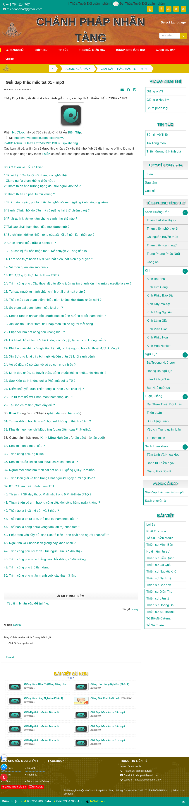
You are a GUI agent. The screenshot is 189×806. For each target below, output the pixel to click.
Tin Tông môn (156, 143)
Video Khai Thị (165, 81)
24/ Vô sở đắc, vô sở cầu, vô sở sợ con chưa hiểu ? (40, 364)
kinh (43, 437)
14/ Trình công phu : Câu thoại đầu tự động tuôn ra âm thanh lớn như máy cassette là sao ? (67, 283)
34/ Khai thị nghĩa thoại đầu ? (24, 446)
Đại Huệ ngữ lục (158, 388)
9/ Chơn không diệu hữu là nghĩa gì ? (30, 243)
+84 (23, 801)
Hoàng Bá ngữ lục (159, 371)
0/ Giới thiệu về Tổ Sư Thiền (23, 167)
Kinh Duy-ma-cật (158, 304)
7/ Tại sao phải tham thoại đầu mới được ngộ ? (36, 226)
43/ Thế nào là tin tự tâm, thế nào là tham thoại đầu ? (41, 519)
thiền (46, 154)
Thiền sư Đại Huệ (158, 578)
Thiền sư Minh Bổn (159, 544)
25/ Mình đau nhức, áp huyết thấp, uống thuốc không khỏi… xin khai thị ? (55, 373)
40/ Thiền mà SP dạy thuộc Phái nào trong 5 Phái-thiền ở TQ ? (47, 494)
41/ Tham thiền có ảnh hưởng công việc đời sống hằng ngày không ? (52, 502)
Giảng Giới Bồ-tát (159, 471)
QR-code (36, 786)
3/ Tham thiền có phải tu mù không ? (29, 194)
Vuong (135, 609)
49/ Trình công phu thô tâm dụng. (27, 567)
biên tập (74, 132)
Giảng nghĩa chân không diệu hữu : (30, 180)
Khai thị (15, 413)
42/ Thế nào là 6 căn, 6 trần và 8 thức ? (31, 510)
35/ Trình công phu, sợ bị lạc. (24, 454)
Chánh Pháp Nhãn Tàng (101, 790)
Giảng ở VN (155, 91)
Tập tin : (28, 603)
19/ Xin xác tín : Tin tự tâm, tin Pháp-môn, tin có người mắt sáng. (49, 324)
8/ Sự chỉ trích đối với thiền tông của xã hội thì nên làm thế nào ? (49, 234)
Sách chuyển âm (156, 500)
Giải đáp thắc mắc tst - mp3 (164, 492)
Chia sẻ (150, 191)
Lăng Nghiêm (58, 437)
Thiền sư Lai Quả (158, 565)
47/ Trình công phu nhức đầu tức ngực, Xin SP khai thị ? (43, 551)
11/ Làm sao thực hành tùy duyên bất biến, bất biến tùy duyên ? (48, 259)
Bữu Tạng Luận (158, 421)
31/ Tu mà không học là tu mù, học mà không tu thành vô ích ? (47, 421)
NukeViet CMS (135, 790)
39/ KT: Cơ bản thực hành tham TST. (29, 486)
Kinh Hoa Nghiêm (159, 346)
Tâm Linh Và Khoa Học (163, 454)
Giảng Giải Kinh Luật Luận (111, 698)
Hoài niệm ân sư (157, 551)
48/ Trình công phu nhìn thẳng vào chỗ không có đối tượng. (45, 559)
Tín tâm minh (156, 438)
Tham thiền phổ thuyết (162, 228)
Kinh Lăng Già (157, 320)
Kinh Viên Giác (157, 329)
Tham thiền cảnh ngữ (162, 245)
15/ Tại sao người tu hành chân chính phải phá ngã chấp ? (44, 291)
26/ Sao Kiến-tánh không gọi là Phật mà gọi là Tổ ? (39, 380)
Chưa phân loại (157, 108)
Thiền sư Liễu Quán (160, 558)
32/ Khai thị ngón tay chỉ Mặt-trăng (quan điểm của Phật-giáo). (47, 429)
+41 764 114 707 (18, 4)
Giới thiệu (41, 49)
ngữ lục (18, 132)
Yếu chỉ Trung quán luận (164, 429)
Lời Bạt (151, 524)
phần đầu (54, 413)
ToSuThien (95, 801)
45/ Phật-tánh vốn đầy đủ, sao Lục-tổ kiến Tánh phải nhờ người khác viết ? (56, 535)
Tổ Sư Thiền (155, 625)
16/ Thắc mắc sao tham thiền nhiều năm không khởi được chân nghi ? (53, 300)
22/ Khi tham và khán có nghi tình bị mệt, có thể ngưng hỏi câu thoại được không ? (61, 348)
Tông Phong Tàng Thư (130, 49)
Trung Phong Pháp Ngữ (163, 253)
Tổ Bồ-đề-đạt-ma (158, 618)
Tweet (10, 657)
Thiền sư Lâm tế (157, 598)
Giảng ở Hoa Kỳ (158, 99)
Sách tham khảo (156, 446)
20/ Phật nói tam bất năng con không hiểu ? (34, 332)
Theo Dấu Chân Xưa (92, 49)
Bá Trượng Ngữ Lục (161, 362)
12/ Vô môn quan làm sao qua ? (26, 267)
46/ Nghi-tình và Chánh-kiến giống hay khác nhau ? (40, 543)
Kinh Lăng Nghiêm (160, 312)
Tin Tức (63, 49)
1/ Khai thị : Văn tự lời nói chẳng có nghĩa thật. (36, 175)
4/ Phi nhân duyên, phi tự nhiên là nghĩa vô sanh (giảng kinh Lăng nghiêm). (56, 202)
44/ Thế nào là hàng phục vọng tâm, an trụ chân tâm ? (42, 527)
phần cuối (73, 413)
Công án (153, 262)
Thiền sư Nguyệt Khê (161, 571)
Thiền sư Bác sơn (158, 585)
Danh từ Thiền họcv (160, 463)
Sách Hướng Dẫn (157, 212)
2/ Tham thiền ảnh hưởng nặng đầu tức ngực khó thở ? (42, 186)
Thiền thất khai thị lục (162, 220)
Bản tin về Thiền (158, 134)
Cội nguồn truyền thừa (162, 237)
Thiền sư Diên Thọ (159, 591)
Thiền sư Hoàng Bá (160, 605)
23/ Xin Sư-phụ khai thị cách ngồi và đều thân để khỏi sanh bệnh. (50, 356)
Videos (10, 58)
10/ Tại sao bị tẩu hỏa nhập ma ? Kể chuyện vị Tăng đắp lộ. (46, 251)
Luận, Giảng (153, 396)
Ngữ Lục (151, 354)
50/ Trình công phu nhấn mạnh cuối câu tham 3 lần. (40, 575)
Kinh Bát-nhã (156, 279)
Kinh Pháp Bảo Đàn (160, 295)
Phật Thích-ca (156, 531)
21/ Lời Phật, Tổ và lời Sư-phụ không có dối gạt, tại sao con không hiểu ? (55, 340)
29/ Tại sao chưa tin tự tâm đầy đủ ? (29, 405)
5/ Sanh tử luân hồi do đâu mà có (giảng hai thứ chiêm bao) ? (47, 210)
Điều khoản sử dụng (36, 781)
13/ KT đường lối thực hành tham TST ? (31, 275)
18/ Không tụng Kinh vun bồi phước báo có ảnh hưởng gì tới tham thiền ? (55, 316)
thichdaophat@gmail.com (24, 9)
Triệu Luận (154, 412)
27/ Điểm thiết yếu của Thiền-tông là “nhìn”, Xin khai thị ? (44, 389)
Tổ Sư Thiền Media (159, 538)
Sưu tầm (151, 182)
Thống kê (32, 774)
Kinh (148, 270)
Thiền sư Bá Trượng (160, 612)
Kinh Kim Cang (157, 287)
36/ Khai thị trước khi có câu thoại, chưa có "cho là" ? (41, 462)
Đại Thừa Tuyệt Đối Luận (164, 404)
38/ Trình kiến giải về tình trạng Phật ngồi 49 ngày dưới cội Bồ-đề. (50, 478)
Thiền (149, 174)
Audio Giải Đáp (165, 49)
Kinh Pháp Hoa (157, 337)
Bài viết (165, 515)
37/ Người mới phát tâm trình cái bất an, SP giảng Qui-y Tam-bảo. (49, 470)
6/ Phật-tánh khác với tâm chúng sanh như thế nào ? (40, 218)
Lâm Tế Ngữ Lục (159, 379)
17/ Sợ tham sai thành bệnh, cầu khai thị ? (33, 307)
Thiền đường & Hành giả (164, 151)
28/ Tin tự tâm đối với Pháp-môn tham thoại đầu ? (38, 397)
